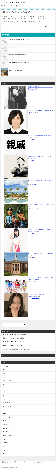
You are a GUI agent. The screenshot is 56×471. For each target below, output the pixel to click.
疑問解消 (5, 442)
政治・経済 (6, 431)
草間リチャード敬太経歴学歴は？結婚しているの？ (20, 62)
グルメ (4, 388)
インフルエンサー (7, 380)
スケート (5, 395)
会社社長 (5, 421)
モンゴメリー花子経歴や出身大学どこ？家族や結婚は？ (21, 70)
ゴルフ (4, 391)
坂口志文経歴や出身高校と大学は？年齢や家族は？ (20, 39)
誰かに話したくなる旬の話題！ (14, 2)
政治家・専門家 (34, 257)
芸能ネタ (33, 160)
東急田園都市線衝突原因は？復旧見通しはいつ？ (20, 47)
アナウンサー (34, 114)
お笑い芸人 (6, 366)
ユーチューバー (7, 417)
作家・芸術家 (6, 424)
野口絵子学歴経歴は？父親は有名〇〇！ (18, 54)
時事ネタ (33, 139)
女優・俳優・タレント (35, 298)
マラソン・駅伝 (7, 406)
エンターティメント (8, 384)
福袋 (4, 446)
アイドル (33, 233)
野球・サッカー (7, 454)
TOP (11, 462)
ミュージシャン (34, 208)
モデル (4, 413)
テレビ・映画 (34, 184)
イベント (5, 377)
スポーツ (5, 399)
